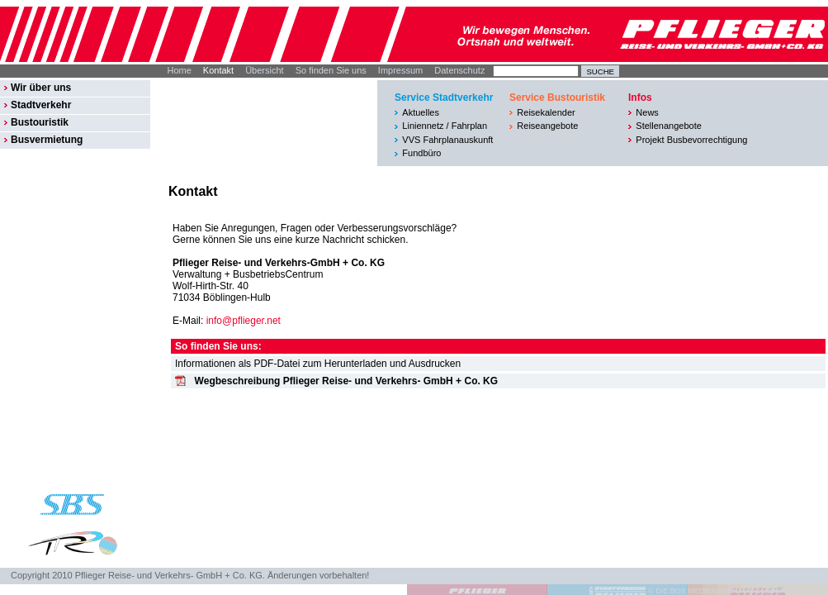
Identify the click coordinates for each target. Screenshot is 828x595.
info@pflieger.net (243, 320)
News (647, 112)
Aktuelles (420, 112)
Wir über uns (41, 87)
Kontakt (218, 70)
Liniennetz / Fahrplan (444, 126)
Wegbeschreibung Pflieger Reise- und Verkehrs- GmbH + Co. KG (347, 381)
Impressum (400, 70)
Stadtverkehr (41, 105)
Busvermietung (47, 139)
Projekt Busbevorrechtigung (691, 140)
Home (180, 70)
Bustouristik (40, 122)
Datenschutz (459, 70)
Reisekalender (546, 112)
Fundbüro (421, 153)
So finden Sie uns (331, 70)
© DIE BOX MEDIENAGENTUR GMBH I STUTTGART (738, 591)
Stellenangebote (669, 126)
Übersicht (264, 70)
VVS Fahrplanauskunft (447, 140)
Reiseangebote (547, 126)
